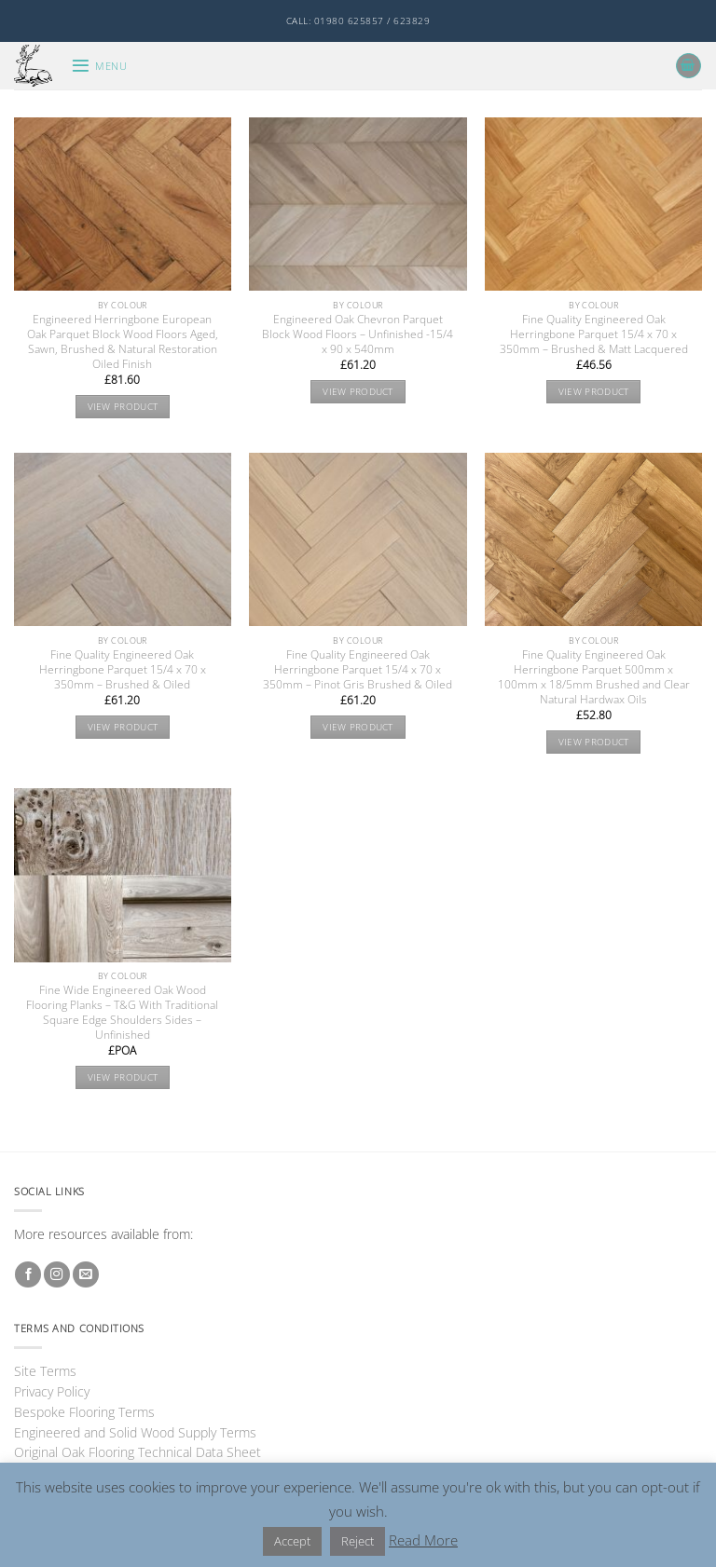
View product (123, 407)
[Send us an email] (86, 1274)
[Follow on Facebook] (28, 1274)
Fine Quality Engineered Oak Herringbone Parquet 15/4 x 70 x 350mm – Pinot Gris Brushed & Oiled (357, 669)
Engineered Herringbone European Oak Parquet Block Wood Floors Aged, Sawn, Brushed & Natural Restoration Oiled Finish (122, 342)
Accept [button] (292, 1541)
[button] (99, 66)
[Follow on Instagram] (57, 1274)
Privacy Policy (52, 1391)
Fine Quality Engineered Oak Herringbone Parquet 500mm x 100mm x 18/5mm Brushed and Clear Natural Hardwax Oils (594, 677)
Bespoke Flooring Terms (84, 1412)
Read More (423, 1540)
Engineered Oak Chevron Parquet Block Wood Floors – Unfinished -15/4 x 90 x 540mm (357, 334)
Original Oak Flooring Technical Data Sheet (137, 1452)
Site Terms (45, 1371)
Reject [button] (357, 1541)
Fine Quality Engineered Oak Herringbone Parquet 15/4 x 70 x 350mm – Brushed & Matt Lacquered (594, 334)
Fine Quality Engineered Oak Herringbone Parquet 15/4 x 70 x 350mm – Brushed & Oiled (122, 669)
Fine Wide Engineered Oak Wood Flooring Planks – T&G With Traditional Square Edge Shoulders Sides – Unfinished (122, 1012)
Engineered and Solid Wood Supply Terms (135, 1432)
